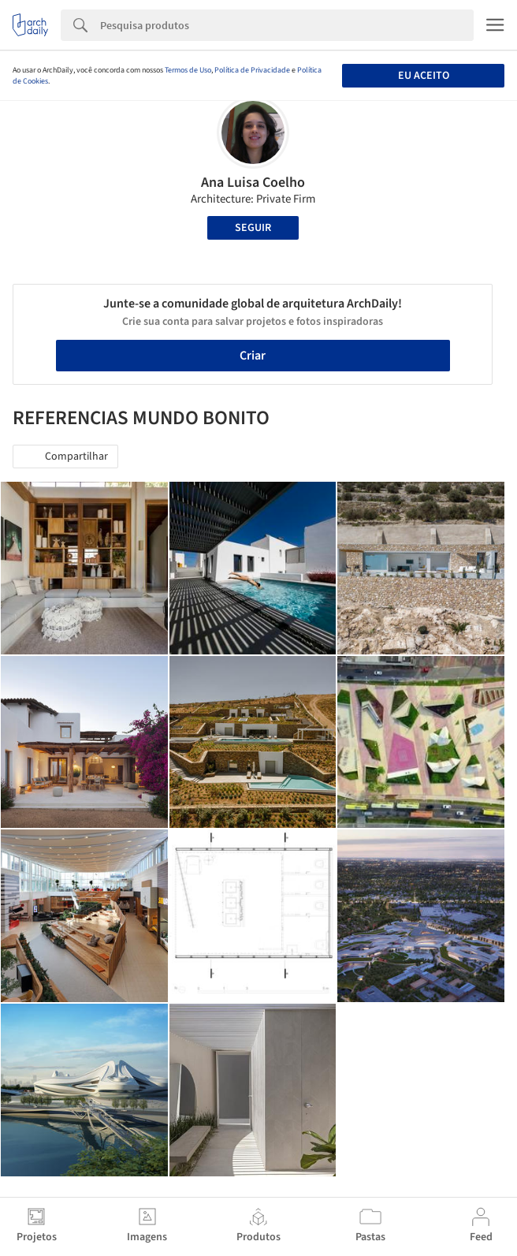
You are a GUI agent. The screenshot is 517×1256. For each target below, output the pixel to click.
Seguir (253, 228)
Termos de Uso (188, 70)
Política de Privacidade (252, 70)
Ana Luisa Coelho (253, 182)
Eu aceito (423, 76)
